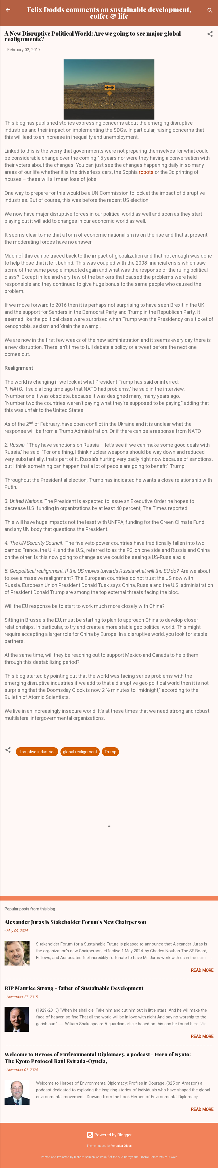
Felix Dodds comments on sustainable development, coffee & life (109, 12)
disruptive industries (37, 751)
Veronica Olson (121, 1146)
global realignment (80, 751)
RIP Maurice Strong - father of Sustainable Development (74, 988)
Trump (110, 751)
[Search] (210, 11)
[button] (210, 35)
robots (146, 172)
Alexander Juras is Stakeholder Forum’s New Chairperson (75, 922)
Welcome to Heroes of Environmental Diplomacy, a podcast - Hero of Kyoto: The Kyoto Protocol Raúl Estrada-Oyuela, (98, 1058)
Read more (202, 970)
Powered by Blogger (109, 1134)
